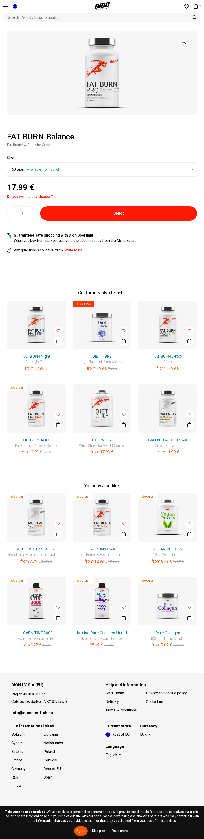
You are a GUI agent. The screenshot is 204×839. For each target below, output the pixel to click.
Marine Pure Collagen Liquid (102, 633)
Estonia (17, 751)
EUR (143, 734)
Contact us (154, 702)
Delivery (112, 702)
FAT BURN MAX (36, 440)
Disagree (98, 831)
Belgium (18, 734)
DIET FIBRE (101, 356)
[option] (102, 73)
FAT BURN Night (36, 356)
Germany (18, 769)
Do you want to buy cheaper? (30, 196)
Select (118, 213)
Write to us (73, 250)
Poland (49, 751)
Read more (120, 831)
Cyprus (17, 743)
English (111, 755)
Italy (14, 777)
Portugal (50, 760)
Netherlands (53, 743)
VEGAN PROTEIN (167, 549)
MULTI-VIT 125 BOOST (36, 549)
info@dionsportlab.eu (32, 712)
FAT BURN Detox (167, 356)
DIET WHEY (102, 440)
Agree (80, 831)
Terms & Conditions (121, 710)
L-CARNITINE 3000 (36, 633)
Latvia (16, 786)
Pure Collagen (167, 633)
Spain (48, 777)
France (16, 760)
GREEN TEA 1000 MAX (167, 440)
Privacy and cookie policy (166, 693)
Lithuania (51, 734)
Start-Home (114, 693)
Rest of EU (52, 769)
